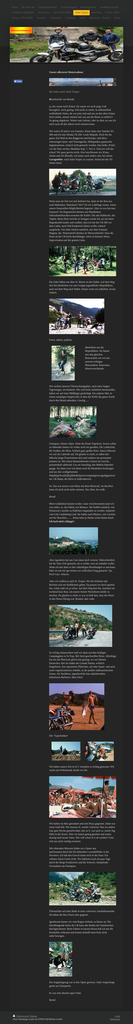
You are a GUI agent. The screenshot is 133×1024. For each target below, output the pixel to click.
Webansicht (115, 1019)
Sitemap (33, 1016)
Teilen (18, 81)
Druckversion (21, 1016)
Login (117, 1016)
